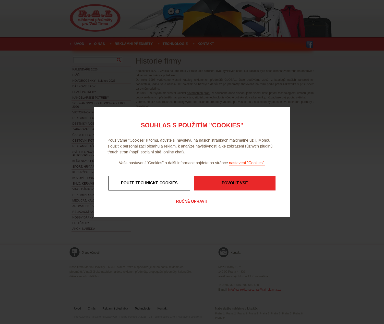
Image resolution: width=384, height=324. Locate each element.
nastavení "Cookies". (247, 163)
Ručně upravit (192, 201)
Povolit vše (235, 183)
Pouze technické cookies (149, 183)
